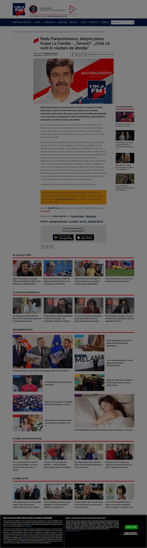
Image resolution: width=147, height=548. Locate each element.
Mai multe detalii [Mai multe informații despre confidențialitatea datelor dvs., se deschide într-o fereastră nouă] (27, 526)
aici (23, 537)
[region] (73, 531)
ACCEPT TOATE (131, 527)
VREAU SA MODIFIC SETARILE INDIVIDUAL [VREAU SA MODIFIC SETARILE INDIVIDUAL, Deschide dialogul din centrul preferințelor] (131, 533)
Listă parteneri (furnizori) (73, 530)
